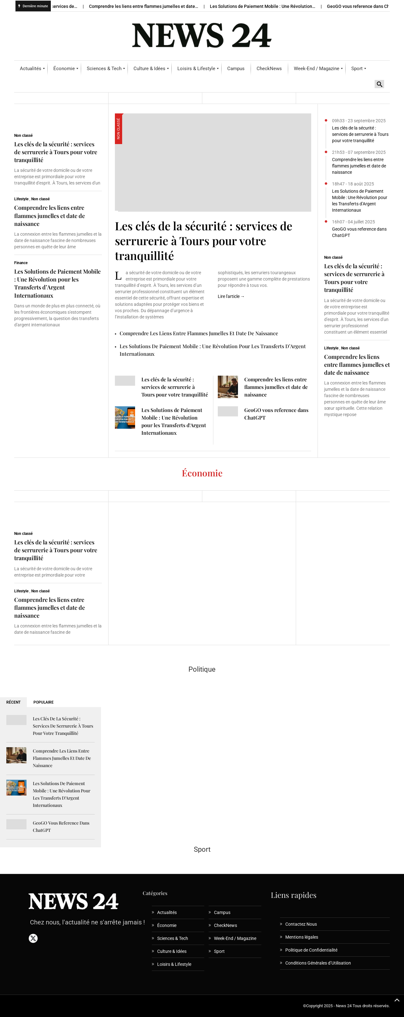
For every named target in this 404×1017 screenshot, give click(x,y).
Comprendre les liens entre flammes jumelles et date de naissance (49, 215)
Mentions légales (301, 937)
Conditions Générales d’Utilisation (318, 963)
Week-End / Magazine (235, 938)
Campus (222, 912)
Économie (166, 925)
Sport (219, 951)
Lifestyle (21, 199)
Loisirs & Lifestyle (174, 964)
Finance (20, 263)
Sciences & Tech (172, 938)
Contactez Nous (301, 924)
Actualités (167, 912)
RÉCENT (13, 702)
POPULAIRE (43, 702)
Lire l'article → (231, 296)
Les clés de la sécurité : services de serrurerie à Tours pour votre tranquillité (55, 152)
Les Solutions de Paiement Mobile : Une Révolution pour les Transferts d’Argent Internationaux (57, 283)
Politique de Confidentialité (311, 950)
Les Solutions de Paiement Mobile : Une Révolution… (267, 6)
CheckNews (225, 925)
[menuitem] (31, 68)
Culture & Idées (172, 951)
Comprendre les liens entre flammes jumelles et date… (148, 6)
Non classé (23, 135)
